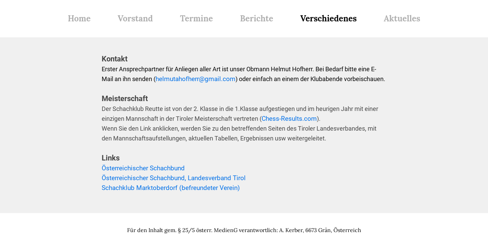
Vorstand (135, 18)
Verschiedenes (328, 18)
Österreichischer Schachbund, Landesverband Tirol (174, 178)
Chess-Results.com (289, 118)
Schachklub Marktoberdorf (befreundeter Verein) (171, 188)
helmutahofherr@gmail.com (196, 79)
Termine (196, 18)
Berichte (256, 18)
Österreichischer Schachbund (143, 168)
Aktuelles (402, 18)
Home (79, 18)
